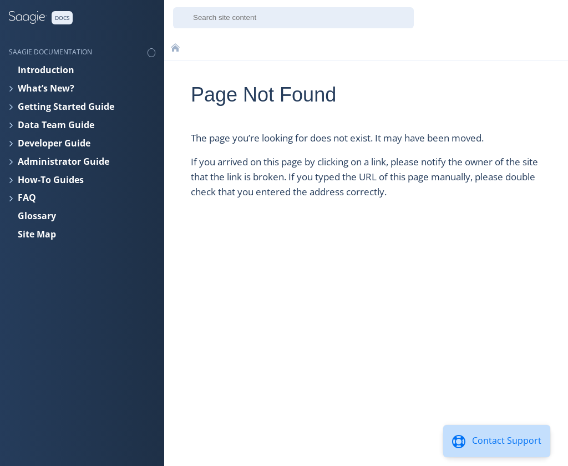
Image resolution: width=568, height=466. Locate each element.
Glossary (37, 216)
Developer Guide (54, 143)
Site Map (37, 234)
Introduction (46, 70)
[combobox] (293, 17)
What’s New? (46, 88)
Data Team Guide (56, 125)
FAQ (27, 197)
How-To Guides (51, 180)
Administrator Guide (63, 161)
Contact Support (506, 440)
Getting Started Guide (66, 106)
